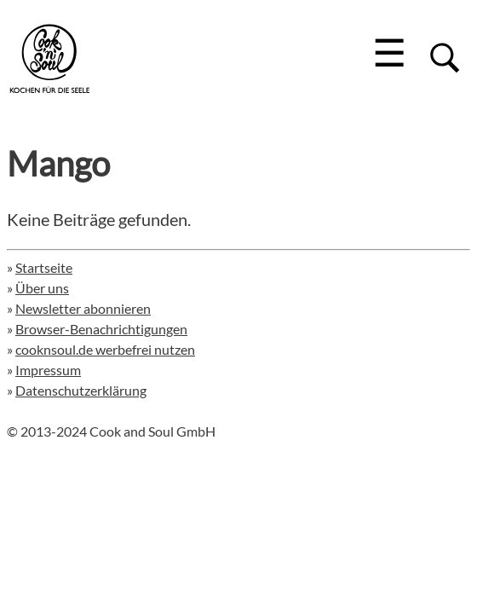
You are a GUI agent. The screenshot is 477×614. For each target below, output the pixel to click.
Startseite (43, 267)
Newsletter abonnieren (83, 308)
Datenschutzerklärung (81, 390)
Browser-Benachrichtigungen (101, 329)
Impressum (48, 370)
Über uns (42, 288)
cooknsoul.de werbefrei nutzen (105, 349)
